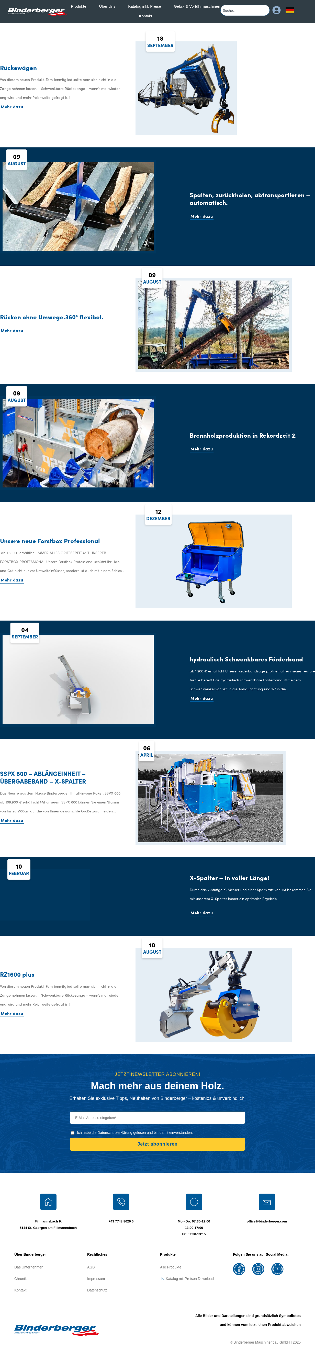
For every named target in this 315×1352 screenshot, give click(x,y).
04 (25, 632)
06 (146, 751)
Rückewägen (18, 67)
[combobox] (245, 10)
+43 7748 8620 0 (121, 1221)
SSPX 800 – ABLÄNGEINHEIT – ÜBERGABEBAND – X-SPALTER (43, 777)
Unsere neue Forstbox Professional (50, 540)
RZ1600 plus (17, 974)
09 (17, 159)
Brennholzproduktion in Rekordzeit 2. (243, 435)
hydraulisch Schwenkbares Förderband (246, 659)
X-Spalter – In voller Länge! (229, 877)
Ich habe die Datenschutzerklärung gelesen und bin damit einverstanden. (135, 1132)
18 (160, 41)
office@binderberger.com (267, 1221)
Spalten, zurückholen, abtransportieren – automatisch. (250, 198)
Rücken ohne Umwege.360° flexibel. (51, 316)
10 (19, 869)
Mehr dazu (12, 106)
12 (158, 514)
